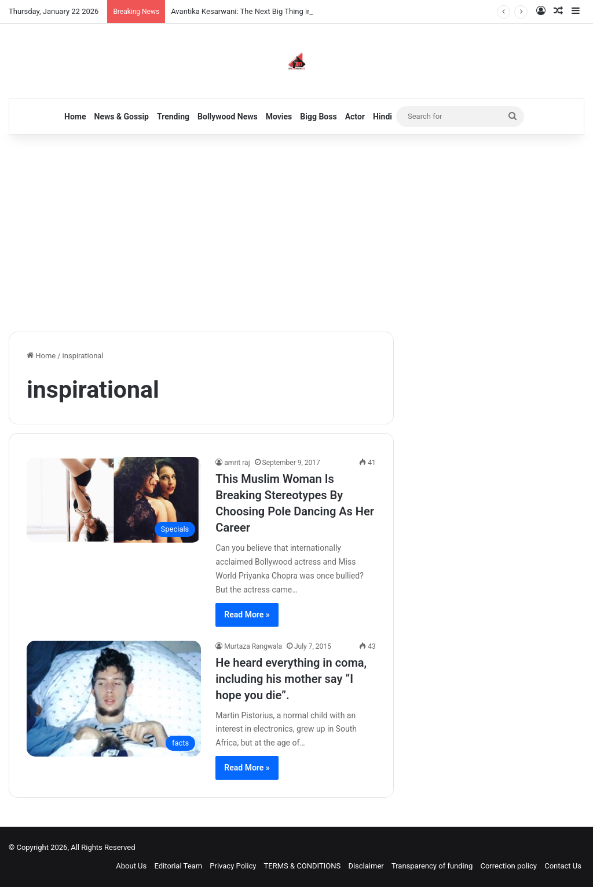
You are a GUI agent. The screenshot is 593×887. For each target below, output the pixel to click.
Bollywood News (227, 116)
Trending (173, 116)
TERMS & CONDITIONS (302, 865)
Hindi (382, 116)
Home (75, 116)
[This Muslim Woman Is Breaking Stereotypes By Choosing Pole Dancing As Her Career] (114, 500)
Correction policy (508, 865)
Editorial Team (179, 865)
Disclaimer (365, 865)
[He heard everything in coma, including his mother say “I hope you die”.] (114, 699)
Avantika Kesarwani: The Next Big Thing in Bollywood (259, 11)
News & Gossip (121, 116)
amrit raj (237, 463)
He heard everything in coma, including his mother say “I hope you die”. (291, 679)
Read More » (246, 614)
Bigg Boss (318, 116)
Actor (355, 116)
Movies (279, 116)
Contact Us (562, 865)
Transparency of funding (432, 865)
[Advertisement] (296, 233)
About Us (131, 865)
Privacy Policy (233, 865)
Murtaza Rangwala (253, 646)
